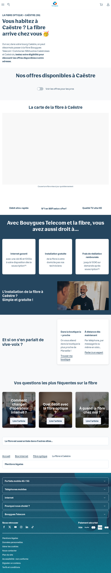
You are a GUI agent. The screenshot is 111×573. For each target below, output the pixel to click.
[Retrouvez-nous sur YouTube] (15, 527)
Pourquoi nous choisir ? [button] (17, 506)
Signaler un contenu (11, 563)
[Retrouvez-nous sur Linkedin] (27, 527)
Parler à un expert (94, 352)
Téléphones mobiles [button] (15, 489)
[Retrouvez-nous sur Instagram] (21, 527)
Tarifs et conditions (11, 567)
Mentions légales (10, 538)
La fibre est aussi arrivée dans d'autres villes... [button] (29, 441)
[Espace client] (108, 4)
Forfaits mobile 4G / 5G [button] (17, 481)
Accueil (6, 456)
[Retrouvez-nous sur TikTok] (32, 527)
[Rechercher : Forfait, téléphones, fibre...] (8, 4)
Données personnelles (12, 542)
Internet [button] (9, 497)
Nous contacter (9, 550)
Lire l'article (19, 421)
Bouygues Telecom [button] (15, 514)
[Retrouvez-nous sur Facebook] (4, 527)
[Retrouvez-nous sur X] (9, 527)
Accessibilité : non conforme (15, 559)
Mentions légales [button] (14, 464)
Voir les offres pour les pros (60, 88)
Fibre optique (40, 456)
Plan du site (7, 555)
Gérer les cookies (10, 546)
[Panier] (101, 4)
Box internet (21, 456)
